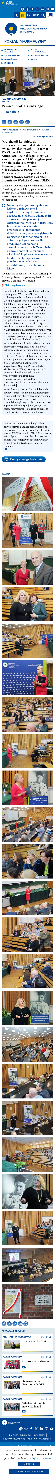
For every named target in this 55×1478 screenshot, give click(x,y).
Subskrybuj (25, 1435)
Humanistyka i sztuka (11, 50)
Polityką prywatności (40, 1458)
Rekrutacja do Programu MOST (33, 1383)
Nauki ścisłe (10, 59)
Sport (34, 59)
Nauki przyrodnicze (38, 50)
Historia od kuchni (34, 1341)
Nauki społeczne (39, 55)
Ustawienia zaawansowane (29, 1471)
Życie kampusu (12, 55)
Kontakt (13, 1435)
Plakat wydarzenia (15, 285)
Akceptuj (29, 1464)
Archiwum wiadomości (39, 1439)
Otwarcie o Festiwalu (35, 1361)
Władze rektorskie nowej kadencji (33, 1405)
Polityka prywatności (14, 1439)
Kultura (8, 63)
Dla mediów (39, 1435)
